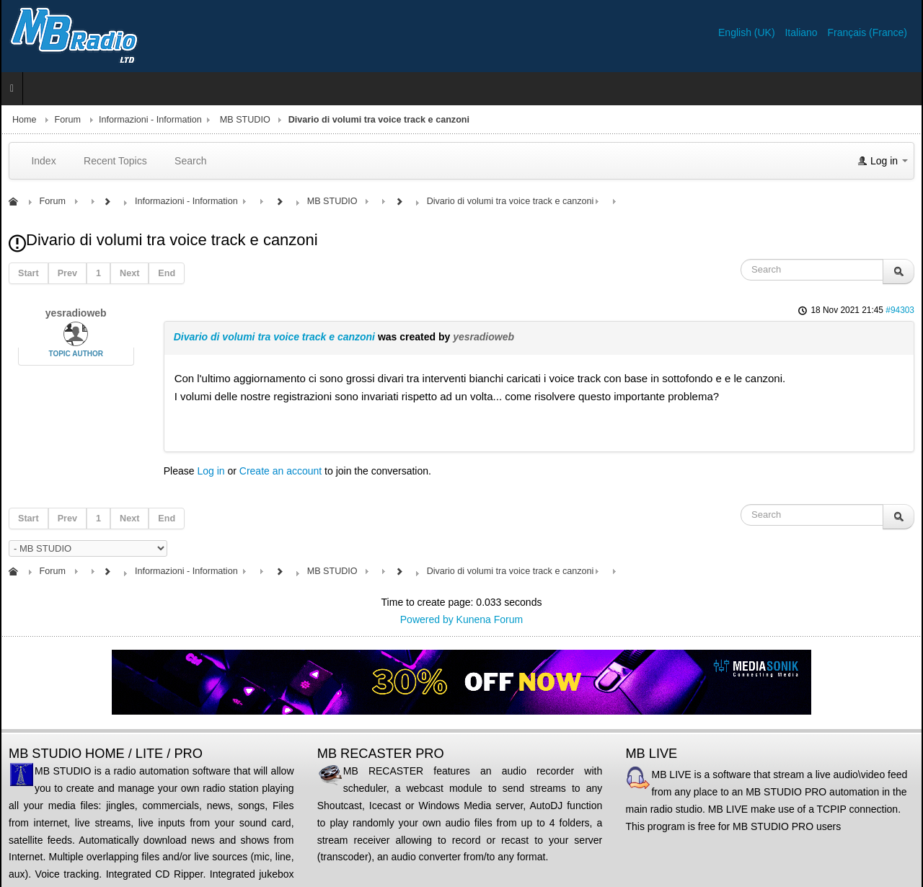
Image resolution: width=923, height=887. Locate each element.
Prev (67, 273)
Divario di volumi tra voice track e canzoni (274, 337)
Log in (210, 471)
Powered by (427, 619)
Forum (68, 120)
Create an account (280, 471)
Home (24, 120)
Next (129, 273)
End (166, 273)
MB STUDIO (245, 120)
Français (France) (867, 32)
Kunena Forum (490, 619)
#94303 (900, 310)
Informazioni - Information (150, 120)
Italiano (802, 32)
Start (28, 273)
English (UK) (747, 32)
